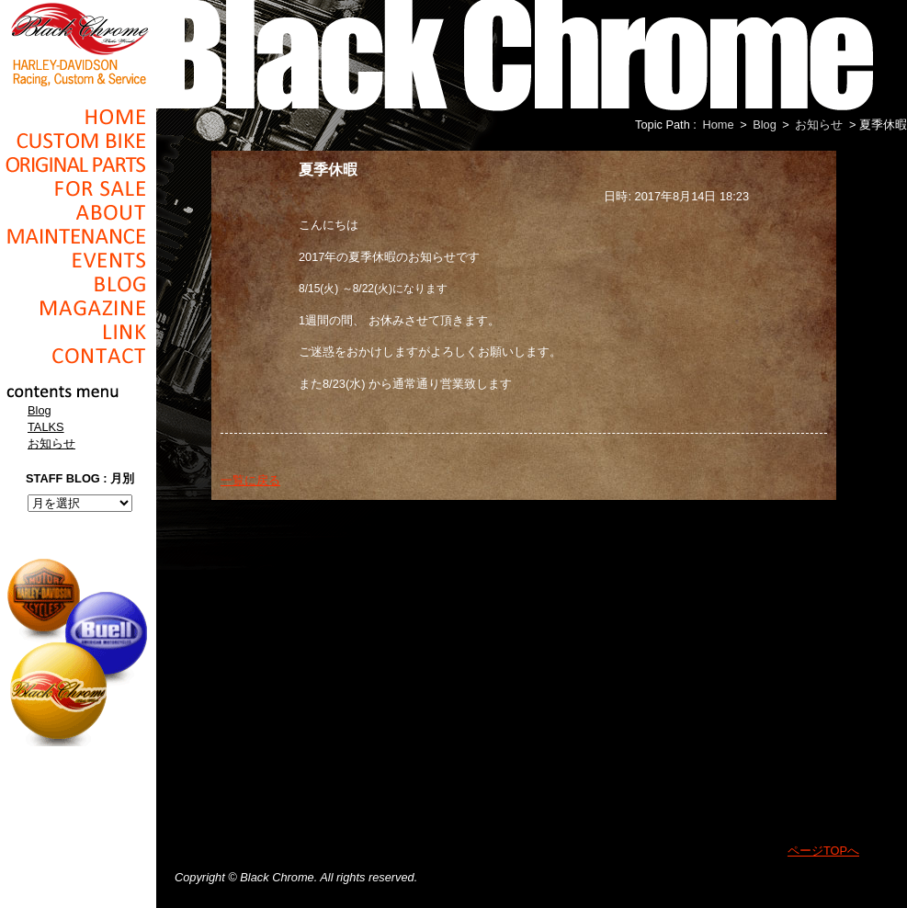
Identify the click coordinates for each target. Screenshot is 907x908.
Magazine (78, 308)
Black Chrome (78, 43)
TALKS (46, 427)
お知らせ (51, 443)
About (78, 212)
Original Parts (78, 164)
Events (78, 260)
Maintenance (78, 236)
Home (78, 117)
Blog (78, 284)
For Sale (78, 188)
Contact (78, 356)
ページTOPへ (823, 850)
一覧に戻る (250, 480)
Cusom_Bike (78, 141)
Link (78, 332)
